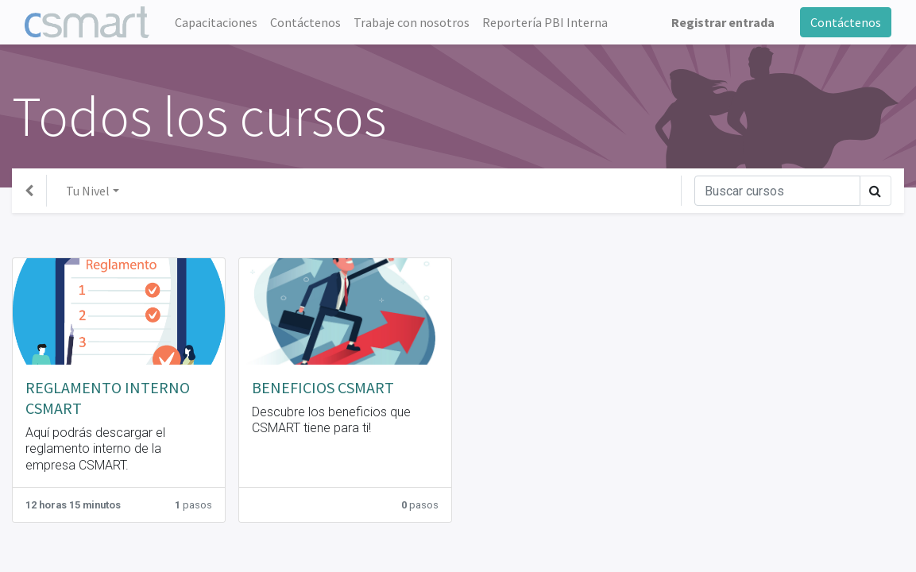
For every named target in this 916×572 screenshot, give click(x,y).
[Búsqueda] (777, 191)
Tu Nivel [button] (88, 191)
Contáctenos (845, 22)
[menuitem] (216, 22)
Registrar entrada (723, 22)
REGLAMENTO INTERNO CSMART (107, 397)
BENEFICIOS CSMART (323, 387)
